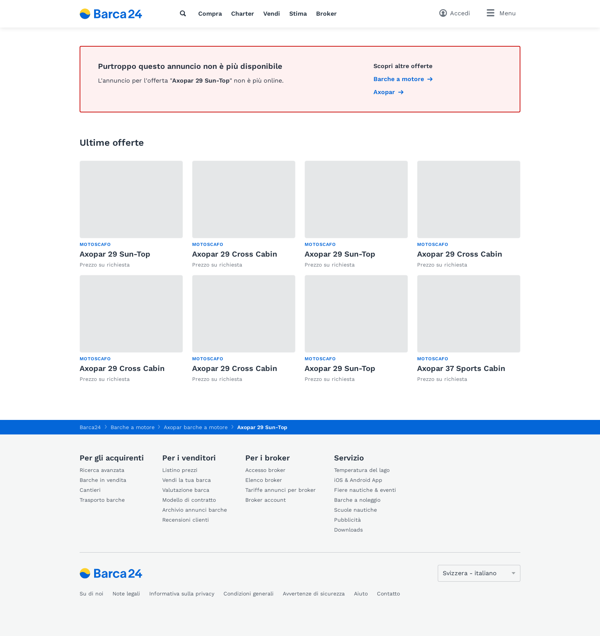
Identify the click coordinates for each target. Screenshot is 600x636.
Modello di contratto (189, 500)
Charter (242, 13)
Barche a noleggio (357, 500)
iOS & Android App (358, 480)
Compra (210, 13)
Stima (298, 13)
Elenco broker (263, 480)
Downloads (348, 530)
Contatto (388, 593)
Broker (326, 13)
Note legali (126, 593)
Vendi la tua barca (186, 480)
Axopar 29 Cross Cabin (234, 254)
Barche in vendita (103, 480)
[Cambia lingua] (479, 573)
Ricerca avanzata (102, 470)
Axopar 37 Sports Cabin (461, 368)
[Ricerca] (184, 13)
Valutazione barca (185, 490)
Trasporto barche (102, 500)
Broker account (265, 500)
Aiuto (361, 593)
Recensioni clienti (185, 520)
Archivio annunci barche (194, 510)
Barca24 (90, 427)
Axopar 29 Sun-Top (115, 254)
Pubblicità (347, 520)
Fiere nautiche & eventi (365, 490)
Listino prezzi (179, 470)
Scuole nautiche (355, 510)
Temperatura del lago (362, 470)
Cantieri (90, 490)
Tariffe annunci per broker (280, 490)
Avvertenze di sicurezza (314, 593)
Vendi (271, 13)
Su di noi (91, 593)
